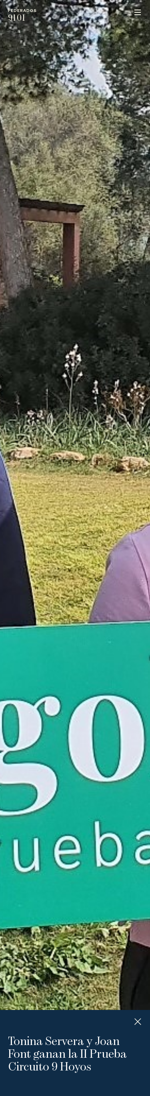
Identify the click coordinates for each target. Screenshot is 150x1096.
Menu (137, 12)
